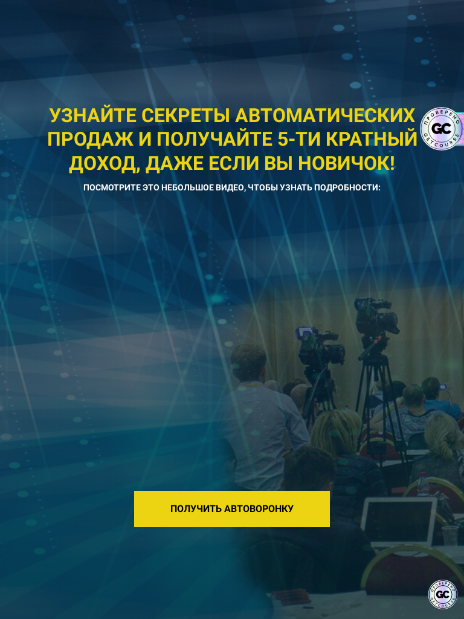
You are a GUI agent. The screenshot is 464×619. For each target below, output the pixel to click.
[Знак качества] (443, 595)
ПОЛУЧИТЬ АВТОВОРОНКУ (232, 508)
